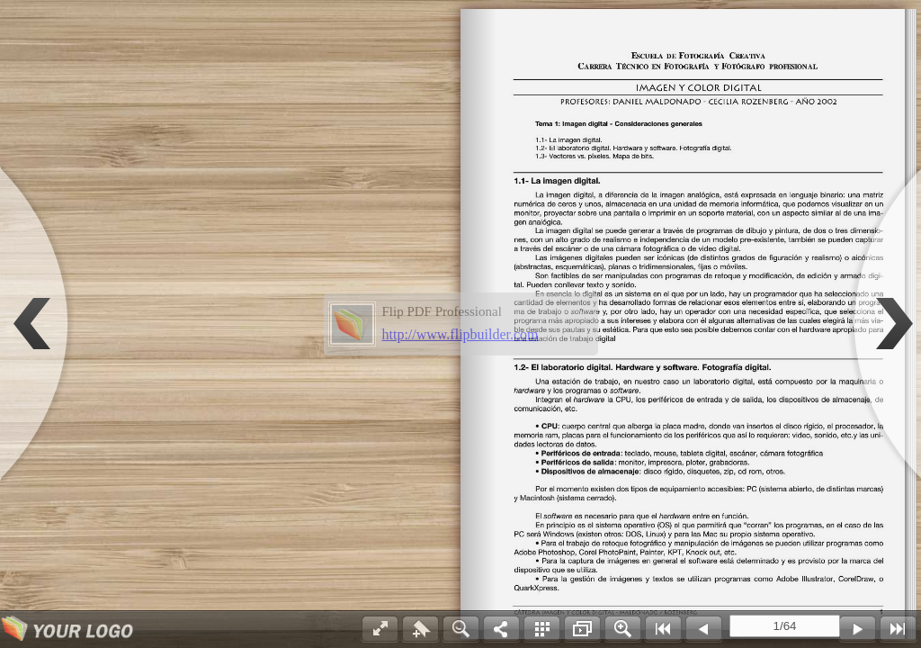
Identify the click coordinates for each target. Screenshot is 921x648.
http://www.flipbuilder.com (460, 334)
